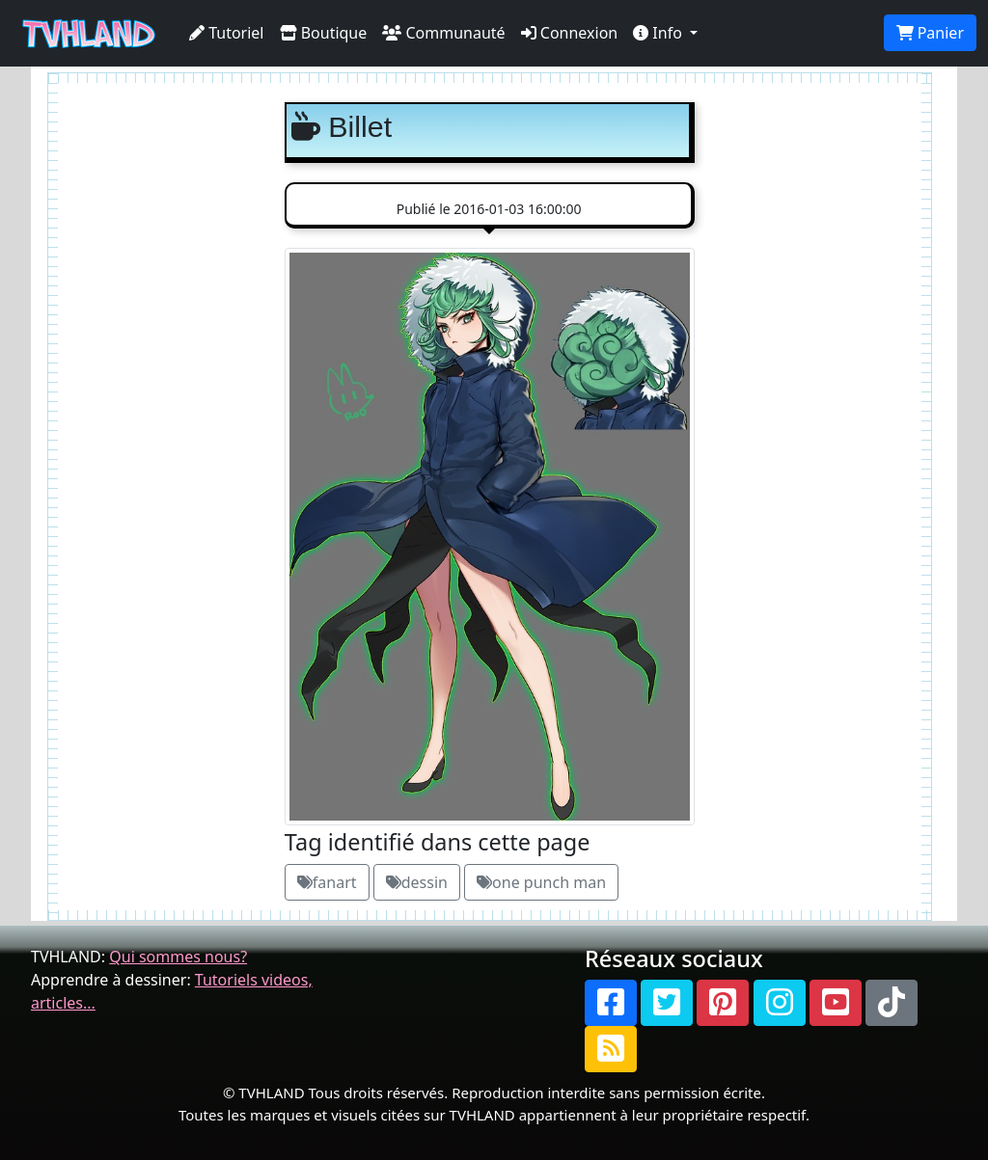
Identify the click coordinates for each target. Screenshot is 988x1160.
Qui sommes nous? (178, 956)
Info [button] (659, 32)
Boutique (324, 32)
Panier (930, 32)
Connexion (569, 32)
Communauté (443, 32)
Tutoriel (226, 32)
